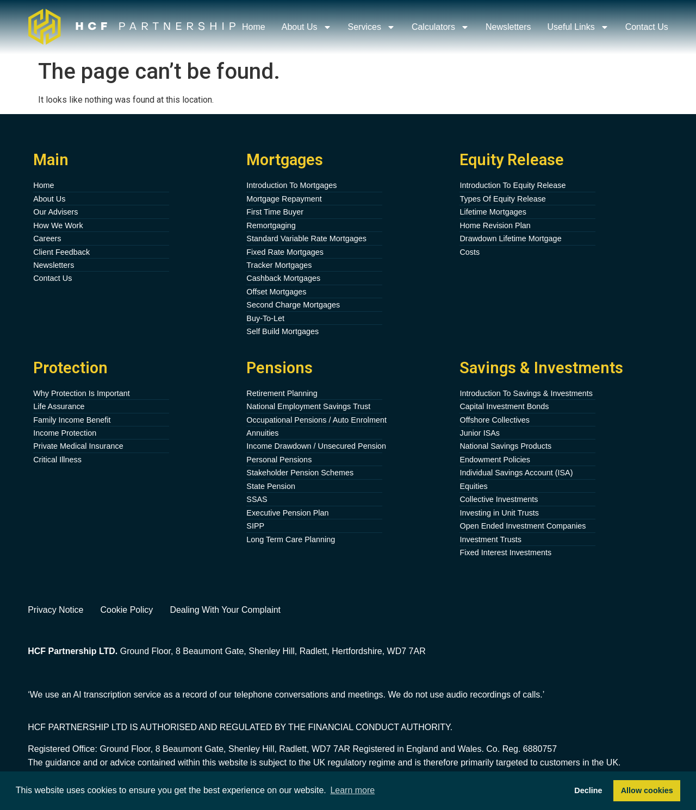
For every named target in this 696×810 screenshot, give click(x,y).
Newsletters (508, 27)
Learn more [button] (352, 790)
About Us (307, 27)
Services (371, 27)
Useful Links (578, 27)
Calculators (440, 27)
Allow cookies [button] (647, 790)
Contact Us (646, 27)
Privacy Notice (55, 609)
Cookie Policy (126, 609)
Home (253, 27)
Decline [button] (588, 790)
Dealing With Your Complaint (225, 609)
